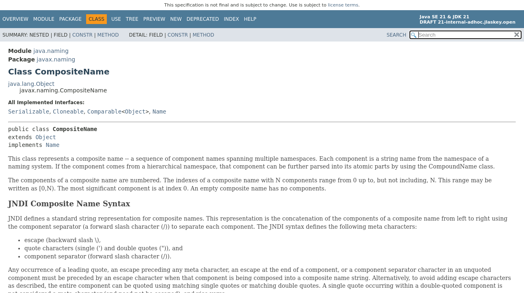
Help (250, 19)
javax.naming (56, 59)
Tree (132, 19)
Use (116, 19)
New (176, 19)
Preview (154, 19)
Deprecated (202, 19)
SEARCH (397, 35)
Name (159, 111)
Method (108, 35)
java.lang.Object (31, 84)
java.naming (51, 51)
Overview (15, 19)
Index (231, 19)
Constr (82, 35)
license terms (343, 5)
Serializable (28, 111)
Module (43, 19)
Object (135, 111)
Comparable (104, 111)
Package (70, 19)
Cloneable (68, 111)
